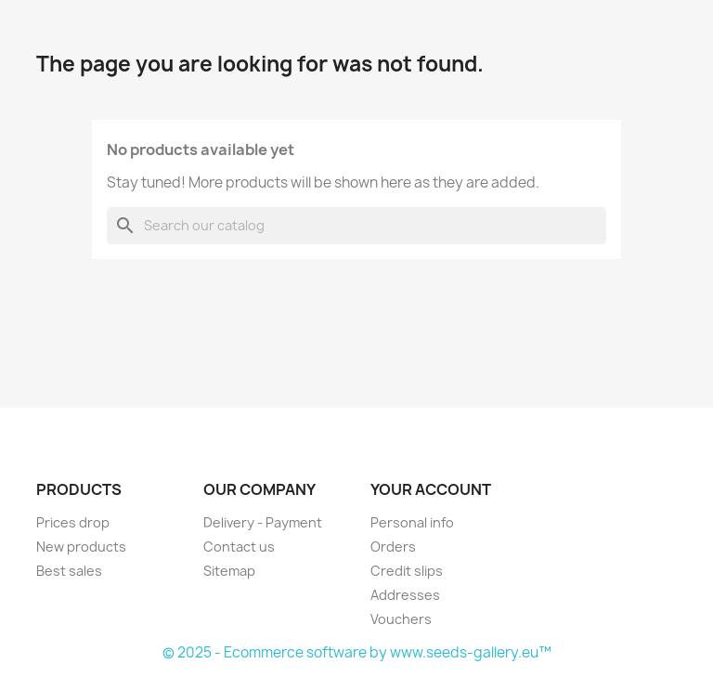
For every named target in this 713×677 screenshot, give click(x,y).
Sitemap (229, 570)
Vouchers (401, 619)
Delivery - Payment (262, 522)
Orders (393, 546)
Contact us (239, 546)
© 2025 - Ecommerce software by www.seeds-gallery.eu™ (356, 652)
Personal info (412, 522)
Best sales (69, 570)
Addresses (405, 595)
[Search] (356, 225)
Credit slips (406, 570)
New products (81, 546)
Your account (430, 489)
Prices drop (73, 522)
